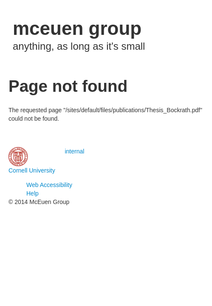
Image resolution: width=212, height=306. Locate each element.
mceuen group (77, 28)
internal (74, 151)
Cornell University (31, 170)
